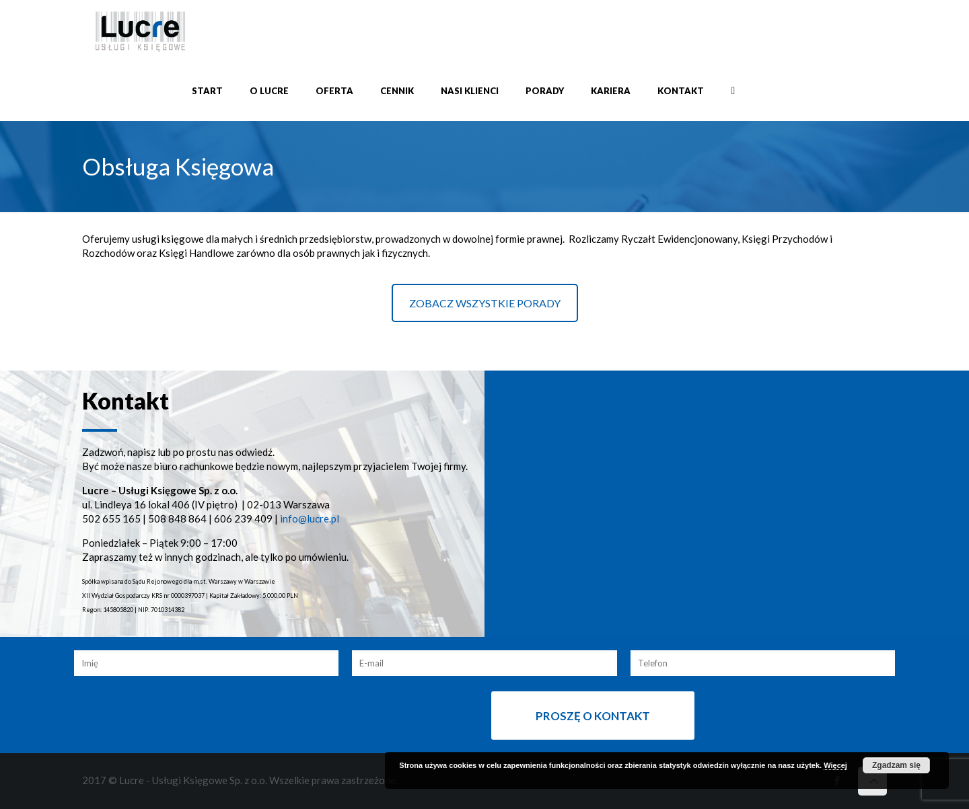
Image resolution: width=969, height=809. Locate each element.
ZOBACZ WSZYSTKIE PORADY (485, 303)
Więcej (835, 765)
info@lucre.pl (309, 518)
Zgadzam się (896, 765)
